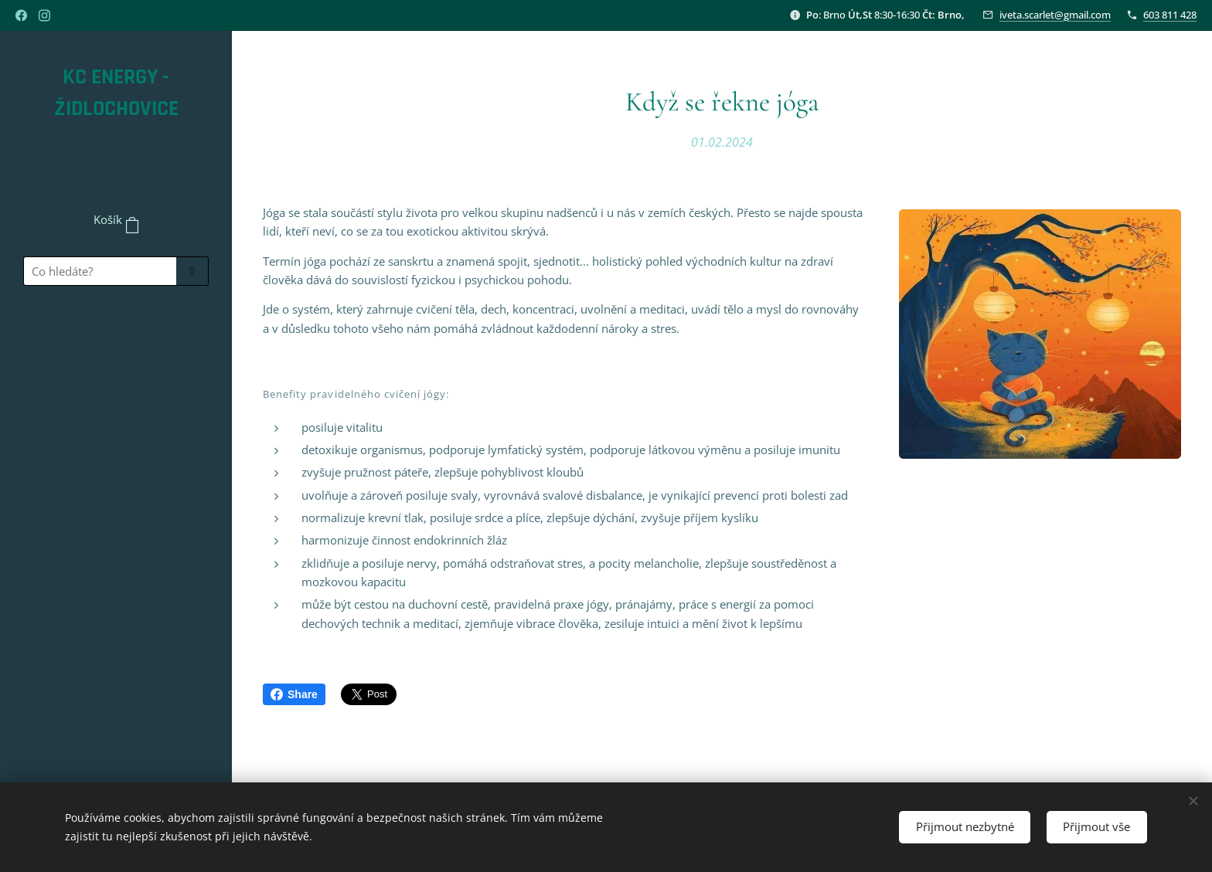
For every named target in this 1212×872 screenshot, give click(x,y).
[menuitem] (116, 342)
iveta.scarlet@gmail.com (1055, 15)
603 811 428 (1170, 15)
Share (294, 694)
